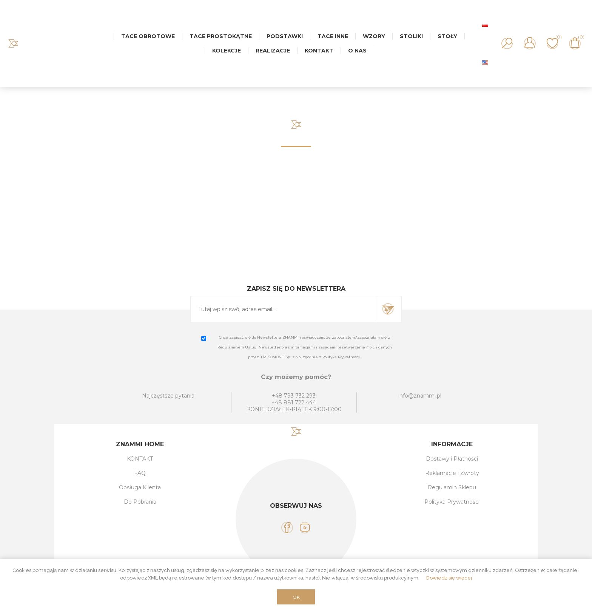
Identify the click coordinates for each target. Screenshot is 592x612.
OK (296, 597)
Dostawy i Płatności (452, 458)
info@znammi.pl (419, 395)
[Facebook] (287, 527)
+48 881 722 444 (293, 402)
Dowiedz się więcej (449, 578)
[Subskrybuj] (283, 309)
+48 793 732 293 (294, 395)
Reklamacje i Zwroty (452, 473)
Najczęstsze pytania (168, 395)
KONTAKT (140, 458)
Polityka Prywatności (451, 501)
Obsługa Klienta (140, 487)
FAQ (140, 473)
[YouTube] (304, 527)
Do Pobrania (140, 501)
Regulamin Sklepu (452, 487)
